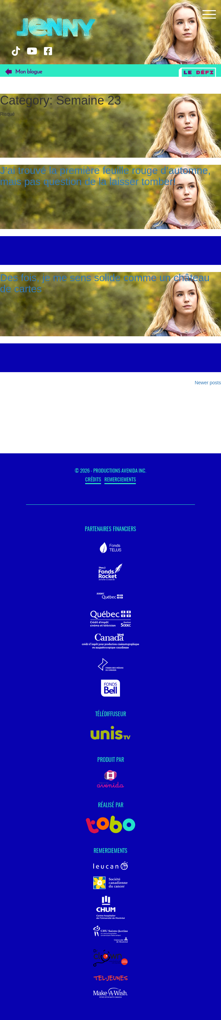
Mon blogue (28, 72)
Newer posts (208, 382)
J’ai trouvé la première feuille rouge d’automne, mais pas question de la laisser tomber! (105, 176)
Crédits (93, 479)
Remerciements (120, 479)
